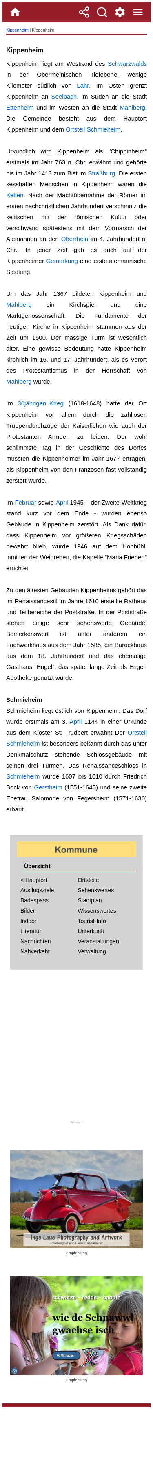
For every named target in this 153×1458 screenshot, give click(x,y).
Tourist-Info (92, 921)
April (62, 502)
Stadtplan (90, 900)
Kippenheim (17, 30)
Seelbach (64, 96)
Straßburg (101, 173)
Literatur (30, 931)
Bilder (27, 911)
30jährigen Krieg (41, 403)
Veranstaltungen (98, 941)
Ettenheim (20, 107)
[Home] (15, 12)
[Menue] (138, 12)
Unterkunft (91, 931)
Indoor (28, 921)
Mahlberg (132, 107)
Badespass (34, 900)
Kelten (15, 195)
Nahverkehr (35, 951)
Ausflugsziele (37, 890)
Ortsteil (75, 129)
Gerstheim (48, 787)
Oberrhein (75, 238)
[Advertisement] (77, 1048)
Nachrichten (35, 941)
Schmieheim (104, 129)
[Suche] (102, 12)
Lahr (83, 85)
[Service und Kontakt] (120, 12)
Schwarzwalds (127, 63)
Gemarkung (62, 260)
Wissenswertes (97, 911)
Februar (25, 502)
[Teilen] (84, 12)
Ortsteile (88, 880)
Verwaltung (92, 951)
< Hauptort (33, 880)
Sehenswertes (96, 890)
